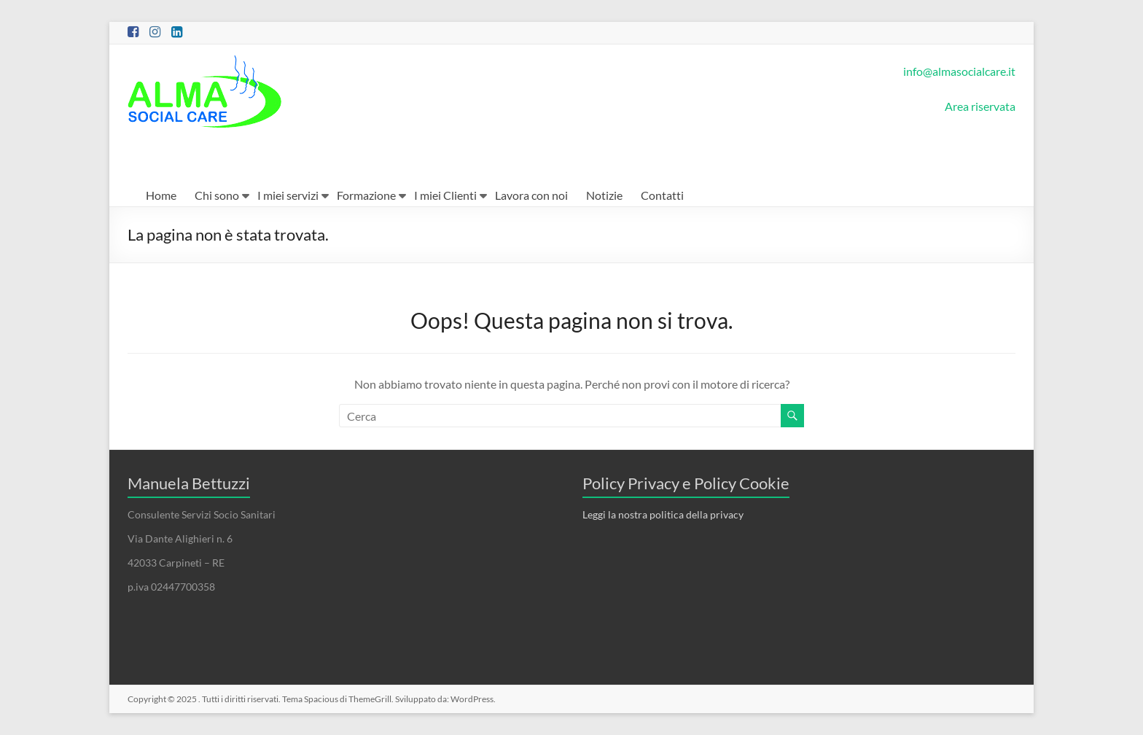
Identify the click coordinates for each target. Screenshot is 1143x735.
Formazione (366, 195)
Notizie (604, 195)
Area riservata (980, 106)
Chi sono (217, 195)
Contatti (662, 195)
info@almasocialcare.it (959, 71)
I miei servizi (288, 195)
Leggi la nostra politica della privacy (663, 514)
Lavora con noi (531, 195)
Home (161, 195)
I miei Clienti (445, 195)
